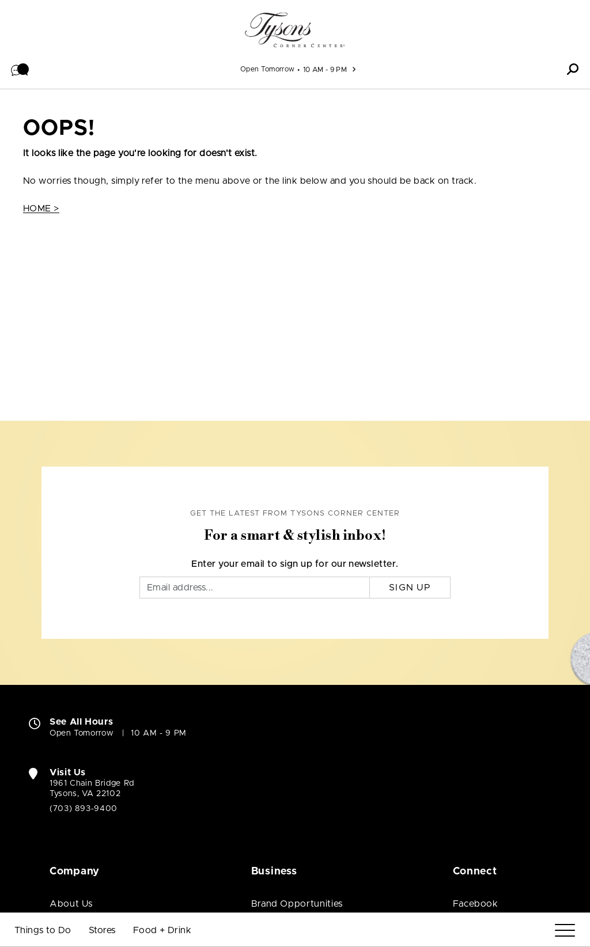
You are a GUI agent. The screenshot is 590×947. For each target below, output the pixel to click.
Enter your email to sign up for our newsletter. (295, 564)
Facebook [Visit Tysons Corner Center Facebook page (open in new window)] (475, 903)
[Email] (254, 587)
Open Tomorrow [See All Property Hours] (267, 69)
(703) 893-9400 (84, 809)
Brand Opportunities (297, 903)
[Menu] (564, 930)
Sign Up (410, 587)
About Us (71, 903)
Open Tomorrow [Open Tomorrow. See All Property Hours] (82, 733)
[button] (20, 69)
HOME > (41, 208)
